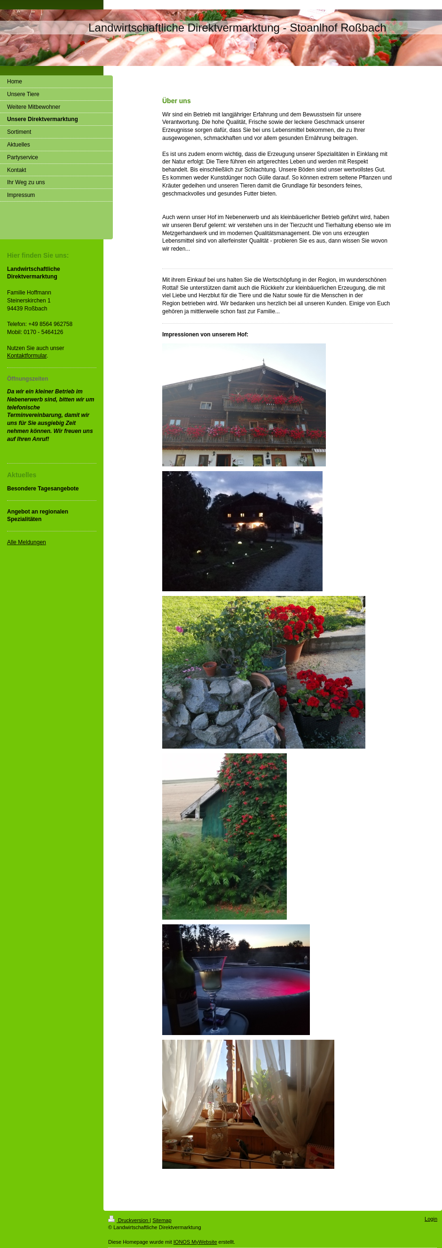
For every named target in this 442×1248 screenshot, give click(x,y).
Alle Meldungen (26, 542)
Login (431, 1219)
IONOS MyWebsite (195, 1242)
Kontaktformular (27, 355)
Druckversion (129, 1220)
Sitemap (161, 1220)
